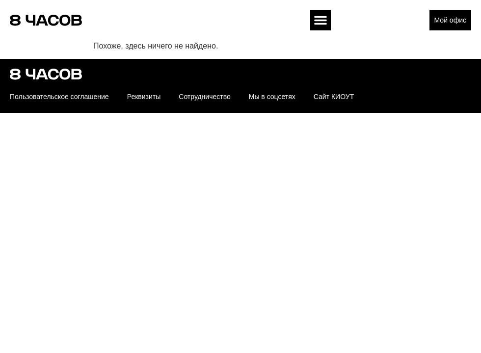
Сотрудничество (204, 97)
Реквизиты (144, 97)
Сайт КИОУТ (334, 97)
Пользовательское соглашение (59, 97)
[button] (320, 20)
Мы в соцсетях (272, 97)
